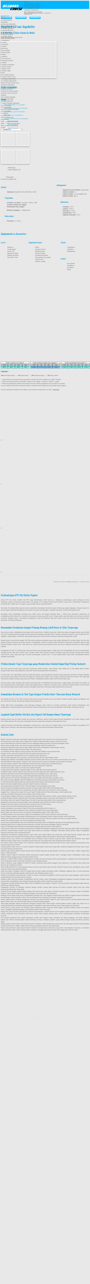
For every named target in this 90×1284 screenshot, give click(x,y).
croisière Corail (5, 69)
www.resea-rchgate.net (24, 814)
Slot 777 (14, 650)
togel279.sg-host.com (59, 818)
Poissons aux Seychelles (9, 87)
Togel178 (36, 741)
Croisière (3, 62)
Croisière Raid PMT (7, 101)
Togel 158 (35, 794)
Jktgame (49, 895)
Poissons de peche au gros (9, 91)
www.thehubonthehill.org (22, 806)
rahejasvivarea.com (44, 707)
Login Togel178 (32, 792)
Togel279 (25, 743)
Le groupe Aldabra (6, 36)
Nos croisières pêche (7, 75)
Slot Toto (27, 640)
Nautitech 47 (5, 18)
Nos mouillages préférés (31, 8)
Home (26, 2)
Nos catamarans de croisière (33, 12)
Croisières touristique (7, 64)
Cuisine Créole (5, 52)
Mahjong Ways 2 (13, 618)
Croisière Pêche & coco (8, 77)
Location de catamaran (31, 10)
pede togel (14, 782)
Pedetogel (26, 774)
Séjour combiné (6, 111)
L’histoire (3, 46)
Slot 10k (16, 721)
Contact (3, 127)
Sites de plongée (6, 107)
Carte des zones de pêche (9, 93)
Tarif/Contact (5, 119)
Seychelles (4, 22)
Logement (4, 56)
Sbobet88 (16, 909)
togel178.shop (18, 804)
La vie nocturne (6, 58)
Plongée (3, 95)
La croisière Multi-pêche (8, 79)
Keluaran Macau (74, 685)
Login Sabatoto (61, 796)
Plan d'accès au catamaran (9, 125)
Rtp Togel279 (17, 800)
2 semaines (4, 113)
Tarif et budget (5, 50)
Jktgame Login (5, 893)
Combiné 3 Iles (5, 115)
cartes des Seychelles (8, 38)
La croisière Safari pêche (9, 81)
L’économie (4, 44)
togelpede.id (5, 834)
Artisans (3, 54)
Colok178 (15, 855)
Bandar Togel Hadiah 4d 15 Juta (63, 668)
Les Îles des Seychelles (8, 24)
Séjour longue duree (7, 117)
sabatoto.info (32, 820)
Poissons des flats (6, 89)
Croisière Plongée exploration (10, 103)
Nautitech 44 (5, 16)
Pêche (3, 73)
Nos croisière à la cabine (32, 4)
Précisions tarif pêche (7, 85)
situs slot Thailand (51, 725)
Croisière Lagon (6, 71)
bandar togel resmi (39, 739)
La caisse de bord (6, 20)
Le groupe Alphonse (7, 30)
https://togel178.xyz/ (17, 790)
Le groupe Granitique (7, 26)
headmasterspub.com (32, 816)
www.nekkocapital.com (59, 798)
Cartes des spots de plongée (10, 109)
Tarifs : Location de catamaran (10, 123)
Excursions (4, 48)
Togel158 (25, 765)
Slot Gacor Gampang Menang (10, 634)
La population (5, 40)
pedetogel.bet (71, 822)
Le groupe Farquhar (7, 34)
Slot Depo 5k (5, 608)
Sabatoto (32, 755)
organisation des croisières (32, 6)
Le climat (3, 42)
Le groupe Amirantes (7, 28)
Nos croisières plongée (8, 97)
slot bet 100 (53, 911)
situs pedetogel (26, 838)
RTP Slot (9, 600)
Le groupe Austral (6, 32)
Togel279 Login (55, 899)
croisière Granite (6, 66)
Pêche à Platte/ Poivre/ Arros (10, 83)
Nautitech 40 (28, 14)
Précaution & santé (7, 60)
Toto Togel (82, 677)
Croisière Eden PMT (7, 99)
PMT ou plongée (6, 105)
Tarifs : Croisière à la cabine (9, 121)
